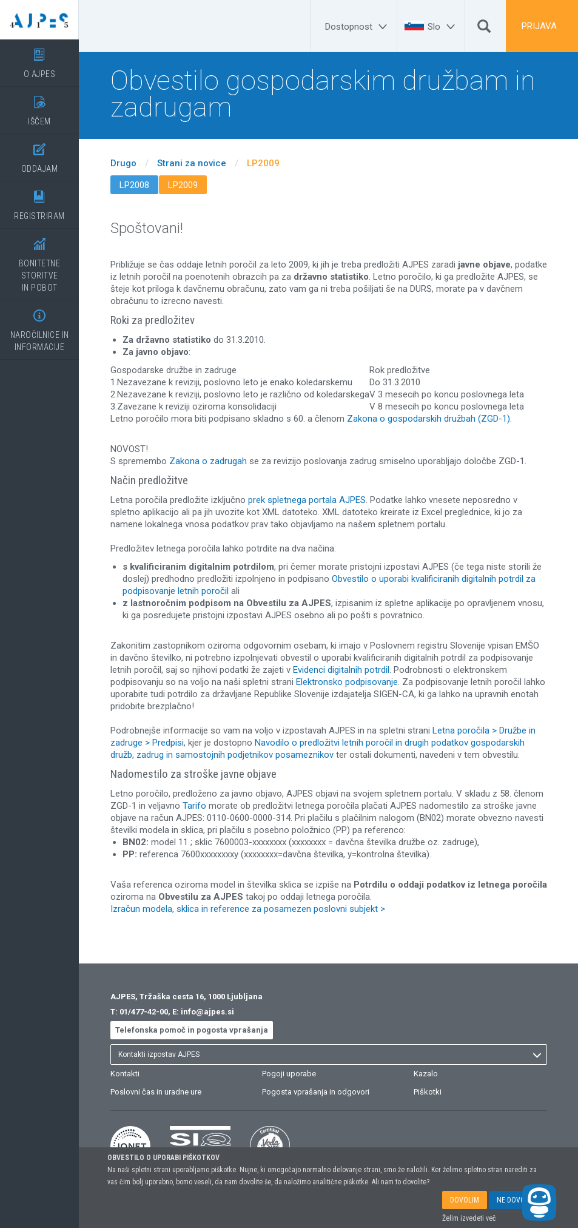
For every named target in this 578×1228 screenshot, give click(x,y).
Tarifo (194, 805)
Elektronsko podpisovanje (347, 681)
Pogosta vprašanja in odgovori (315, 1091)
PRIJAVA (539, 26)
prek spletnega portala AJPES (307, 499)
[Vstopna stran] (39, 19)
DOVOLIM (464, 1200)
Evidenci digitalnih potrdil (341, 669)
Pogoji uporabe (289, 1073)
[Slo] (443, 26)
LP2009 (263, 163)
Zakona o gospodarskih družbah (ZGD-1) (428, 418)
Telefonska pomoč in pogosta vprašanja (191, 1029)
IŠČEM (39, 106)
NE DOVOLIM (516, 1200)
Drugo (123, 163)
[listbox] (328, 1054)
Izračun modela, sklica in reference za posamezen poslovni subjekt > (247, 908)
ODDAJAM (39, 154)
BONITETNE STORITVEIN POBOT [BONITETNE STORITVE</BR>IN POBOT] (39, 260)
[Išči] (484, 29)
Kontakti (124, 1073)
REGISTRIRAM (39, 201)
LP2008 (134, 185)
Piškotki (428, 1091)
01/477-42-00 (143, 1011)
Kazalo (426, 1073)
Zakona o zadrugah (208, 461)
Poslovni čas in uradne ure (155, 1091)
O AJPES (39, 59)
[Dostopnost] (358, 26)
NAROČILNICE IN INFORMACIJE (39, 326)
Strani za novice (191, 163)
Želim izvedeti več (469, 1218)
